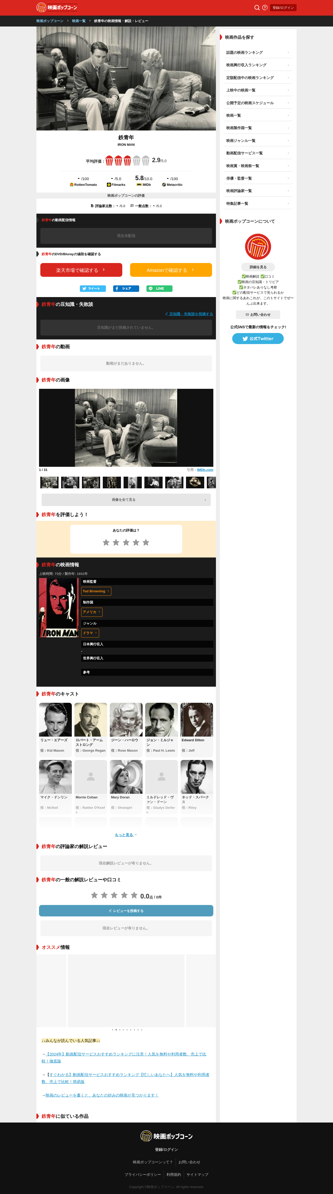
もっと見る (126, 835)
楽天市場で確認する (81, 270)
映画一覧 (79, 21)
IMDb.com (205, 470)
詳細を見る (258, 267)
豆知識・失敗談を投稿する (189, 314)
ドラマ (90, 633)
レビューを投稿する (126, 911)
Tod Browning (96, 591)
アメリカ (92, 612)
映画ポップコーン (49, 21)
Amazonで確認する (171, 270)
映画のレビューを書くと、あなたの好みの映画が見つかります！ (102, 1095)
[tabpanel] (126, 990)
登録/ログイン (283, 8)
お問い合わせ (258, 315)
